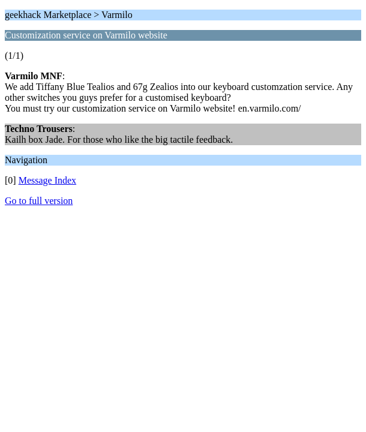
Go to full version (39, 201)
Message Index (47, 180)
